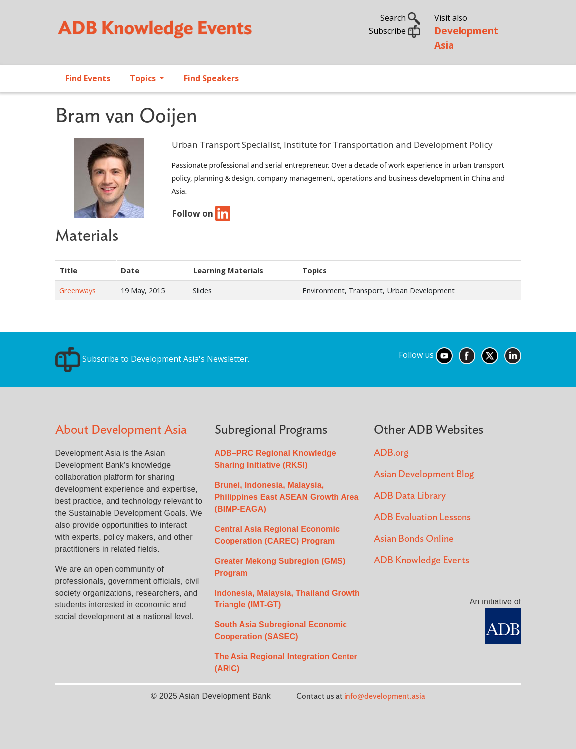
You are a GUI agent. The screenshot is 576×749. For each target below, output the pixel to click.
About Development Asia (121, 430)
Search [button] (400, 17)
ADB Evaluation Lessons (422, 517)
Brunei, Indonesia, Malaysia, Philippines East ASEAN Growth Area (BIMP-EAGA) (287, 497)
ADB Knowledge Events (421, 560)
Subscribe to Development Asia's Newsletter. (152, 358)
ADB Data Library (410, 496)
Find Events (87, 78)
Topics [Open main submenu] (144, 78)
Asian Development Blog (424, 474)
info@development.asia (384, 696)
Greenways (77, 290)
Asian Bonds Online (414, 539)
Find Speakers (211, 78)
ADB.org (391, 453)
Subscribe (394, 30)
